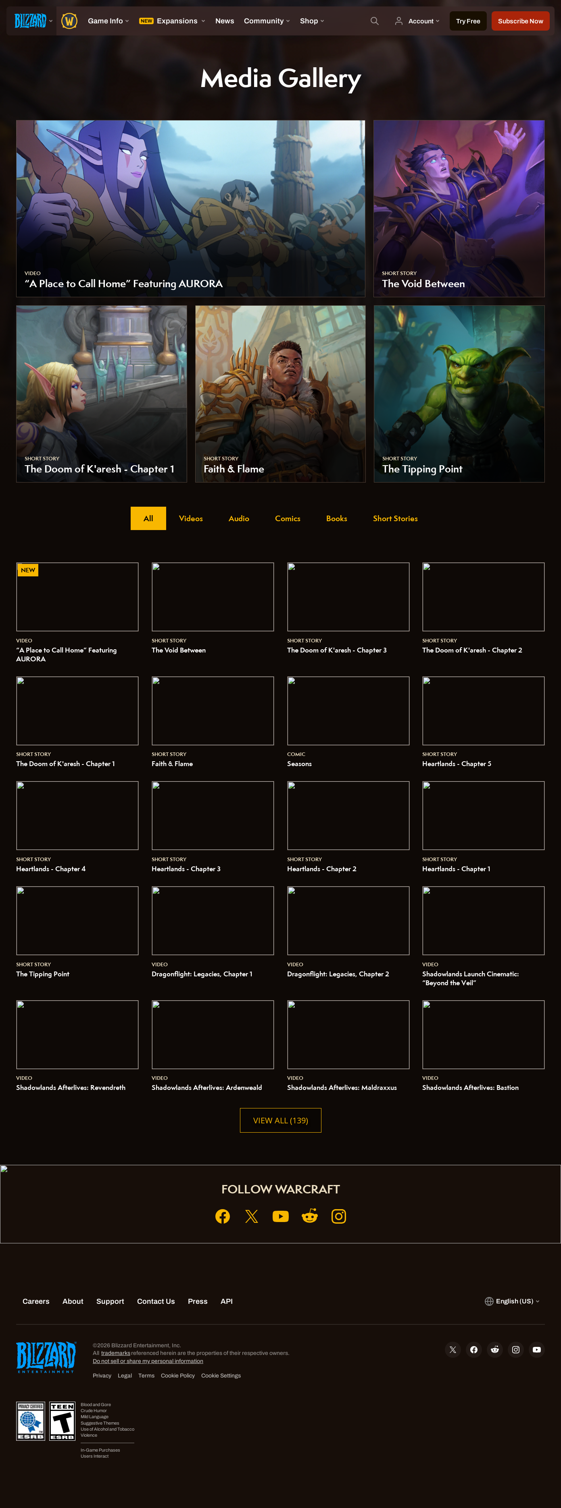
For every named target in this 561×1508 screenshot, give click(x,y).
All (148, 518)
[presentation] (31, 20)
